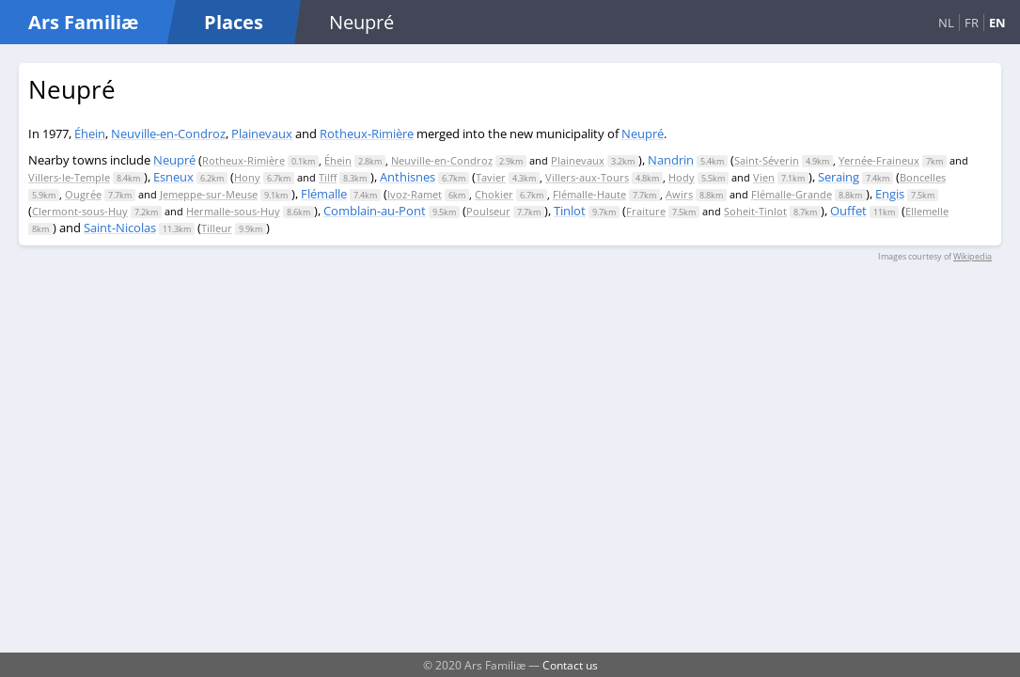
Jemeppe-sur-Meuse (209, 194)
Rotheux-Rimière (367, 133)
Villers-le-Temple (69, 177)
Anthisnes (407, 176)
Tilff (328, 177)
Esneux (173, 176)
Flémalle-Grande (791, 194)
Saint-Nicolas (120, 227)
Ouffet (848, 210)
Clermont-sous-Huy (80, 211)
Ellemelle (927, 211)
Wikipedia (972, 256)
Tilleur (216, 228)
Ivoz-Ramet (414, 194)
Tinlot (570, 210)
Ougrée (83, 194)
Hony (247, 177)
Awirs (679, 194)
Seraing (838, 176)
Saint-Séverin (766, 160)
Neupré (642, 133)
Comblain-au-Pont (374, 210)
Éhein (89, 133)
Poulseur (488, 211)
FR (972, 22)
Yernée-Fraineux (879, 160)
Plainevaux (261, 133)
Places (233, 22)
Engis (889, 193)
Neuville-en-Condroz (168, 133)
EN (997, 22)
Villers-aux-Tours (587, 177)
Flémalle (324, 193)
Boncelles (923, 177)
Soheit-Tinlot (755, 211)
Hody (681, 177)
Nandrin (671, 159)
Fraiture (646, 211)
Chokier (494, 194)
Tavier (491, 177)
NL (946, 22)
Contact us (570, 664)
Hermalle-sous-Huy (233, 211)
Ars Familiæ (83, 22)
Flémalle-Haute (589, 194)
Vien (764, 177)
